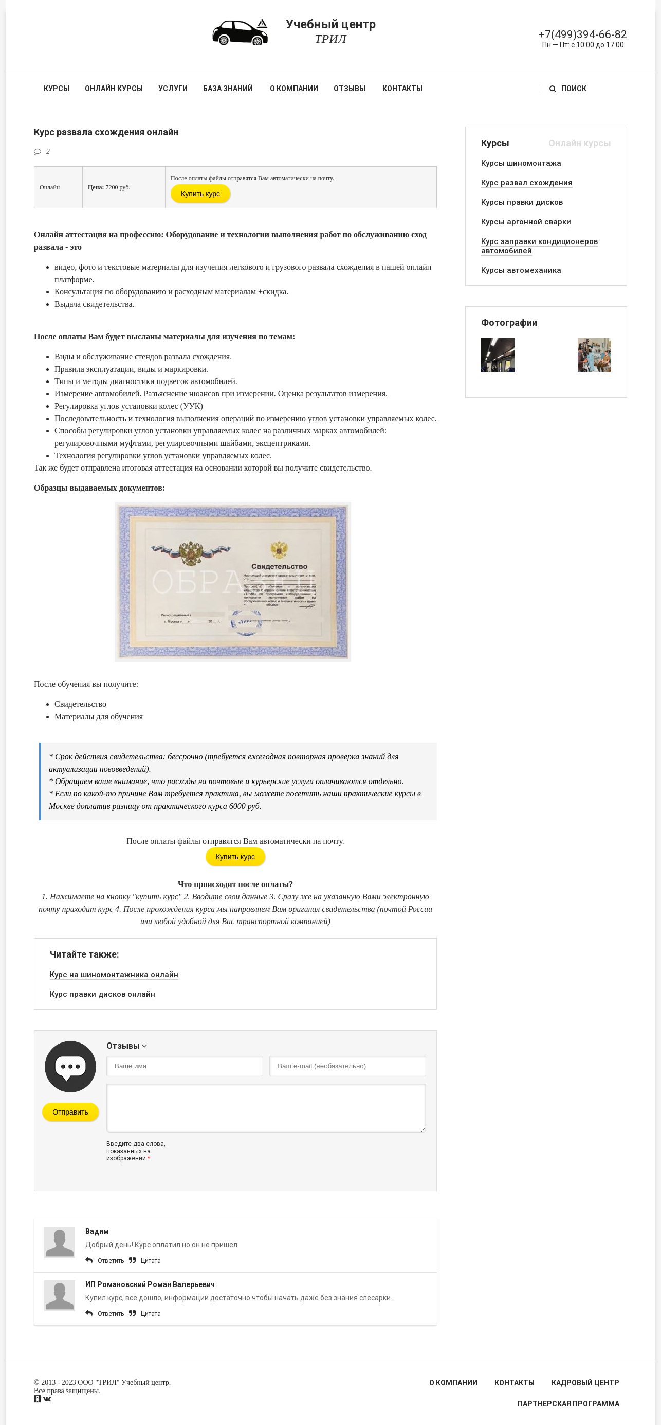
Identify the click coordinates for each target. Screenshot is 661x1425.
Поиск (567, 88)
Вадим (97, 1231)
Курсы (56, 88)
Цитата (151, 1260)
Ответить (111, 1260)
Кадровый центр (585, 1383)
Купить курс (200, 193)
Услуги (173, 88)
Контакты (402, 88)
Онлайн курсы (114, 88)
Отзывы (349, 88)
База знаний (228, 88)
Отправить (70, 1112)
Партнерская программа (568, 1404)
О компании (294, 88)
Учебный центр (330, 31)
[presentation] (267, 1160)
